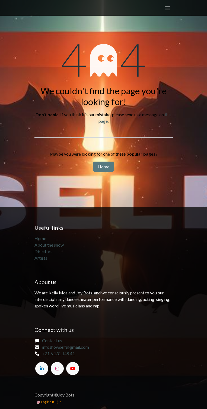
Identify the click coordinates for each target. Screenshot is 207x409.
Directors (43, 251)
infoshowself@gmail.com (65, 347)
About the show (49, 244)
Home (103, 166)
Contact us (52, 340)
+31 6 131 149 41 (58, 353)
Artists (40, 257)
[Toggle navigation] (167, 8)
